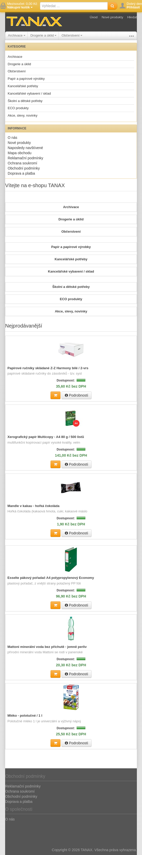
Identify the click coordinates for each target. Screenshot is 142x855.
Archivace (16, 35)
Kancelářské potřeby (23, 86)
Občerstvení (72, 35)
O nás (12, 138)
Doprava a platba (21, 173)
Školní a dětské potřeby (25, 101)
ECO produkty (18, 108)
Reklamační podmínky (25, 158)
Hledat (132, 17)
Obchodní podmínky (24, 168)
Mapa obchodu (20, 153)
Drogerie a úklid (44, 35)
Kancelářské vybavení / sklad (29, 93)
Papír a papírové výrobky (26, 79)
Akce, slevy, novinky (22, 115)
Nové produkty (112, 17)
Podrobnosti (76, 395)
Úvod (93, 17)
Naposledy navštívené (25, 148)
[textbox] (74, 6)
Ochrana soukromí (22, 163)
